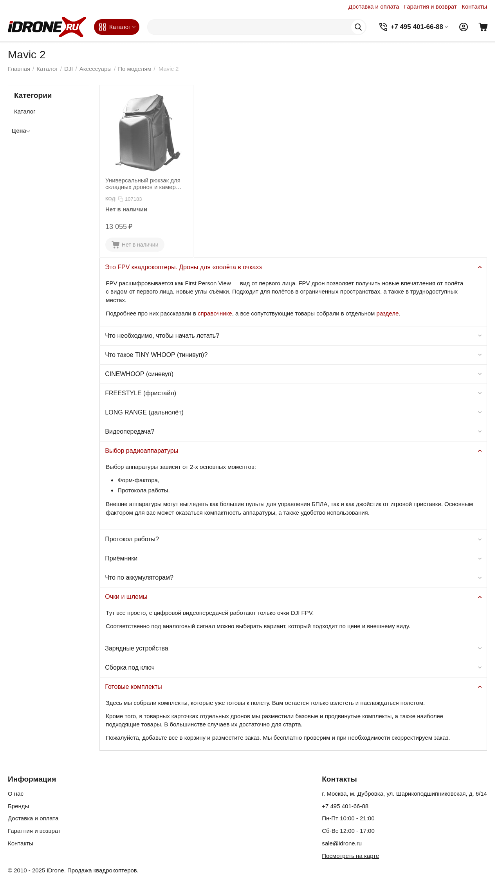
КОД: (111, 199)
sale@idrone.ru (342, 843)
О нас (15, 793)
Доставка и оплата (373, 6)
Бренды (18, 806)
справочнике (215, 313)
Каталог (25, 111)
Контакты (474, 6)
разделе (388, 313)
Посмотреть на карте (350, 855)
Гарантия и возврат (430, 6)
